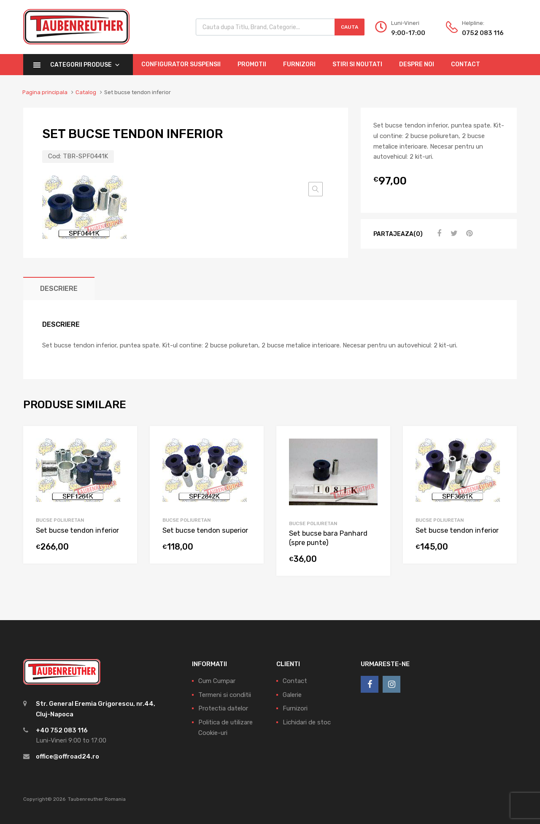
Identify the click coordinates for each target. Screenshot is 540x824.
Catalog (86, 92)
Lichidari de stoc (307, 722)
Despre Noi (416, 64)
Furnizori (299, 64)
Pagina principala (45, 92)
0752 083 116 (482, 33)
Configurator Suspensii (181, 64)
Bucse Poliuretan (60, 520)
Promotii (252, 64)
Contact (465, 64)
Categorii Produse (85, 64)
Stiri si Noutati (357, 64)
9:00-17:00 (408, 33)
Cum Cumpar (216, 681)
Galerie (292, 695)
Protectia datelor (223, 708)
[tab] (58, 288)
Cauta (349, 27)
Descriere (59, 289)
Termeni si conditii (224, 695)
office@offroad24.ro (67, 756)
